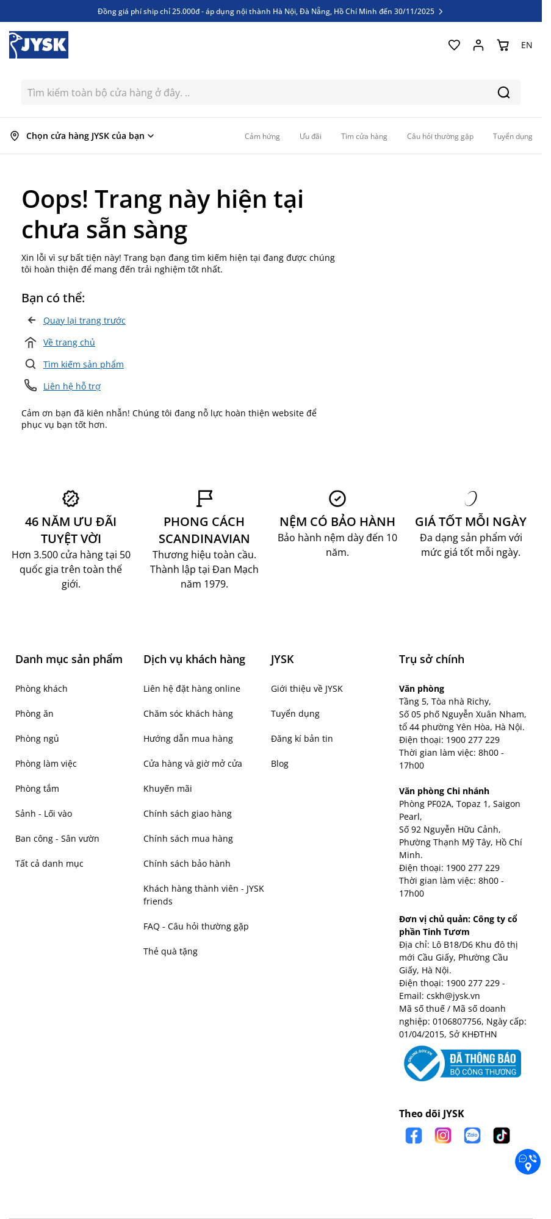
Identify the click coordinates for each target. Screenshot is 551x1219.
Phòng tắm (37, 788)
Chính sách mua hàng (188, 838)
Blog (280, 763)
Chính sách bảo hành (187, 863)
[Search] (503, 92)
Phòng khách (41, 688)
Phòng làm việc (46, 763)
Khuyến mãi (167, 788)
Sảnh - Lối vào (43, 813)
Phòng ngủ (37, 738)
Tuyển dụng (295, 713)
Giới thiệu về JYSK (307, 688)
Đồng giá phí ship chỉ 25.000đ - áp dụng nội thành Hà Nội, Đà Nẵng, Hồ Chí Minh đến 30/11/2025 (271, 11)
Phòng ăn (34, 713)
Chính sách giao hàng (187, 813)
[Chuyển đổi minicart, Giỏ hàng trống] (503, 45)
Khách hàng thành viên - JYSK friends (203, 895)
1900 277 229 (473, 739)
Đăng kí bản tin (302, 738)
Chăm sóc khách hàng (188, 713)
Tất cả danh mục (49, 863)
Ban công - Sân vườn (57, 838)
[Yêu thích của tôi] (454, 45)
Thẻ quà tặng (170, 951)
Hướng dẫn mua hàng (188, 738)
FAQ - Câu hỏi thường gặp (196, 926)
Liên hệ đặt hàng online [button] (191, 688)
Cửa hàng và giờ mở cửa (192, 763)
